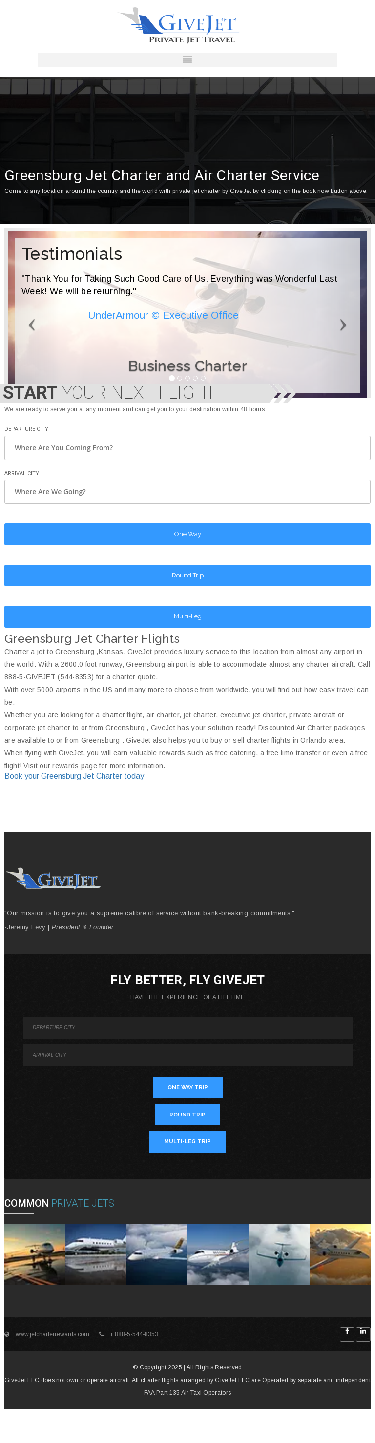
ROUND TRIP (187, 1115)
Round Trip (188, 575)
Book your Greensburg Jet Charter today (74, 776)
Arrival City (21, 473)
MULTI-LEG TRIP (187, 1141)
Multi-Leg (188, 616)
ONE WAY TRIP (187, 1087)
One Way (187, 534)
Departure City (26, 429)
